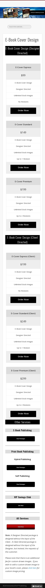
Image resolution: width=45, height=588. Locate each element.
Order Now (23, 110)
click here (32, 568)
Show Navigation (36, 21)
